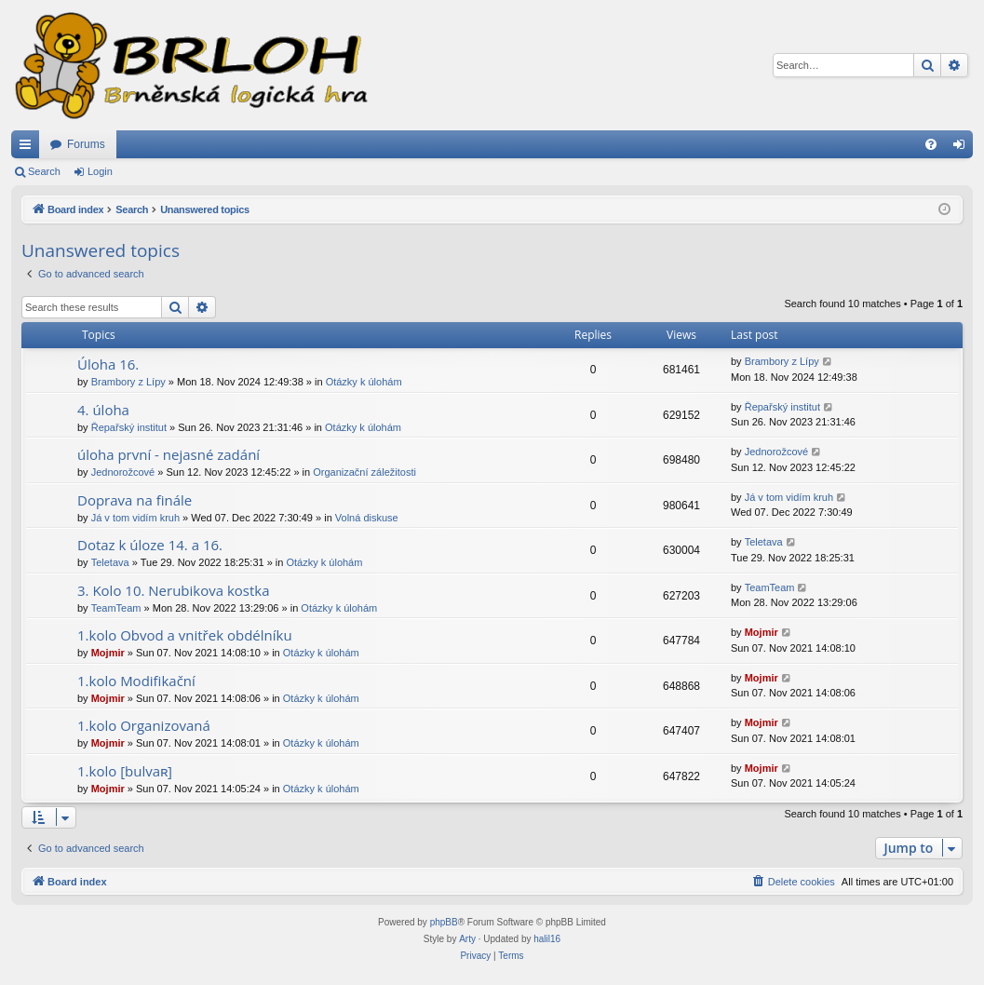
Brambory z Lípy (128, 381)
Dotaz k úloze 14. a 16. (149, 544)
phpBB (444, 922)
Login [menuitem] (963, 148)
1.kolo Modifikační (136, 680)
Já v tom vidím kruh (135, 517)
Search (44, 171)
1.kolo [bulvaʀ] (124, 771)
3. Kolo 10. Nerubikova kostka (173, 590)
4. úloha (103, 409)
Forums (86, 144)
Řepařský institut (129, 427)
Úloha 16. (108, 364)
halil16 (546, 939)
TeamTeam (116, 608)
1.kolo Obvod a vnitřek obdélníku (184, 635)
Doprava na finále (134, 500)
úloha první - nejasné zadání (168, 454)
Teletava (110, 562)
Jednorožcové (123, 472)
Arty (467, 939)
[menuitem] (931, 144)
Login (100, 171)
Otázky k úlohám (364, 381)
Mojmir (108, 652)
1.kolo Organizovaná (143, 725)
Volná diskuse (366, 517)
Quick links (29, 148)
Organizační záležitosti (364, 472)
